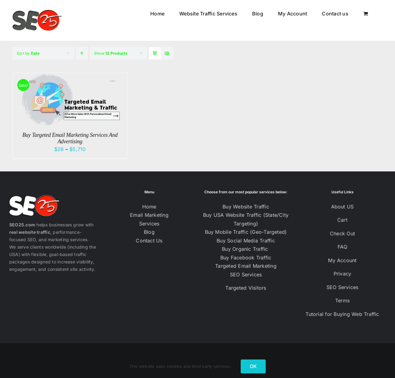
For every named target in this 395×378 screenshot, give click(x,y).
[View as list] (167, 53)
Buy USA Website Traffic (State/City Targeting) (246, 219)
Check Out (342, 233)
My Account (342, 260)
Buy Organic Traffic (246, 249)
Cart (342, 220)
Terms (342, 300)
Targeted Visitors (245, 288)
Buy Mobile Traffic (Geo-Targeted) (246, 232)
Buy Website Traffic (245, 207)
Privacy (342, 274)
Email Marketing (149, 215)
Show (110, 53)
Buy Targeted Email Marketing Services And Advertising (70, 138)
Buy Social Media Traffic (246, 240)
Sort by (28, 53)
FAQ (342, 247)
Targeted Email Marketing (245, 266)
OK (253, 366)
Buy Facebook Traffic (246, 257)
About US (342, 207)
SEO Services (246, 274)
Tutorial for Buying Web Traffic (342, 314)
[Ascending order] (82, 53)
